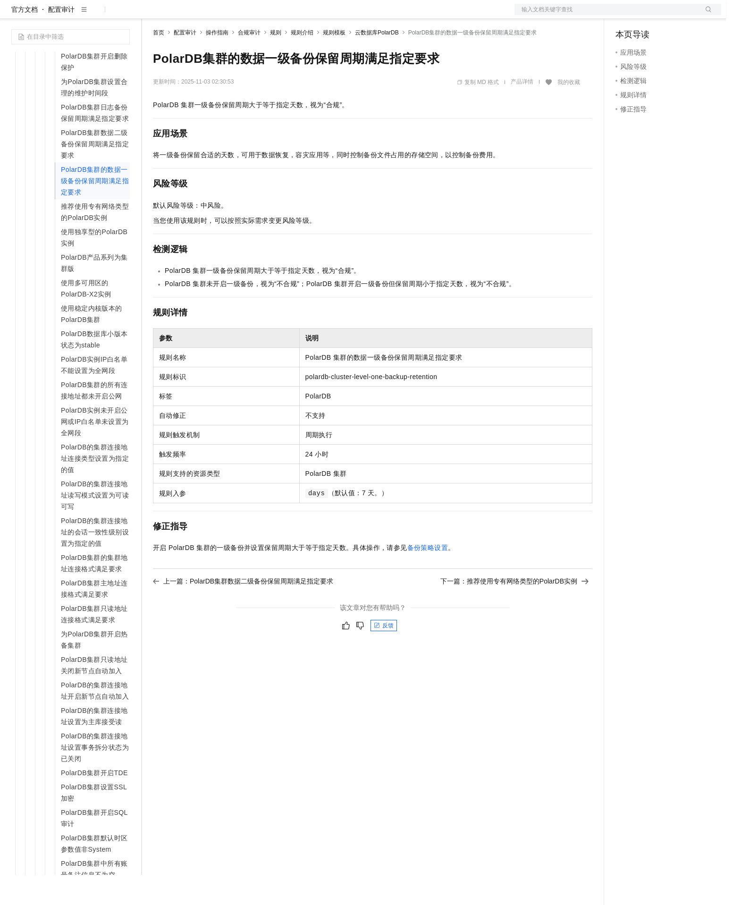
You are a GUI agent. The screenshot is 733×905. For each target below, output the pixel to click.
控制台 (648, 15)
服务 (278, 15)
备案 (626, 15)
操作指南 (217, 62)
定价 (204, 15)
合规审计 (249, 62)
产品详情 (522, 112)
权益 (181, 15)
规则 (275, 62)
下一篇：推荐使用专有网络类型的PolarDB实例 (514, 611)
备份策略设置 (427, 578)
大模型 (97, 15)
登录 (705, 15)
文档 (606, 15)
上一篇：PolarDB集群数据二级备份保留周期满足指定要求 (243, 611)
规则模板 (334, 62)
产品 (122, 15)
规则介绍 (302, 62)
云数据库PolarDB (377, 62)
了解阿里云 (311, 15)
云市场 (230, 15)
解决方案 (152, 15)
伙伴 (255, 15)
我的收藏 (568, 112)
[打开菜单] (15, 15)
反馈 (384, 655)
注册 (671, 15)
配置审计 (61, 39)
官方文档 (24, 39)
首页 (158, 62)
